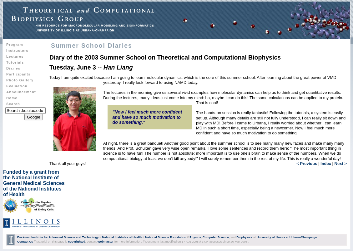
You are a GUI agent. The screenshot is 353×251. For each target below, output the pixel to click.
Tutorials (15, 62)
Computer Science (216, 237)
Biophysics (244, 237)
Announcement (21, 92)
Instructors (17, 50)
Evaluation (17, 86)
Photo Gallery (19, 80)
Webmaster (105, 241)
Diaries (13, 68)
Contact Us (25, 241)
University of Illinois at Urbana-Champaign (287, 237)
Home (12, 98)
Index (325, 163)
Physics (195, 237)
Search (13, 104)
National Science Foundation (165, 237)
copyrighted (76, 241)
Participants (18, 74)
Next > (341, 163)
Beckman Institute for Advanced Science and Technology (58, 237)
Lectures (15, 56)
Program (14, 44)
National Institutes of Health (122, 237)
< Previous (306, 163)
